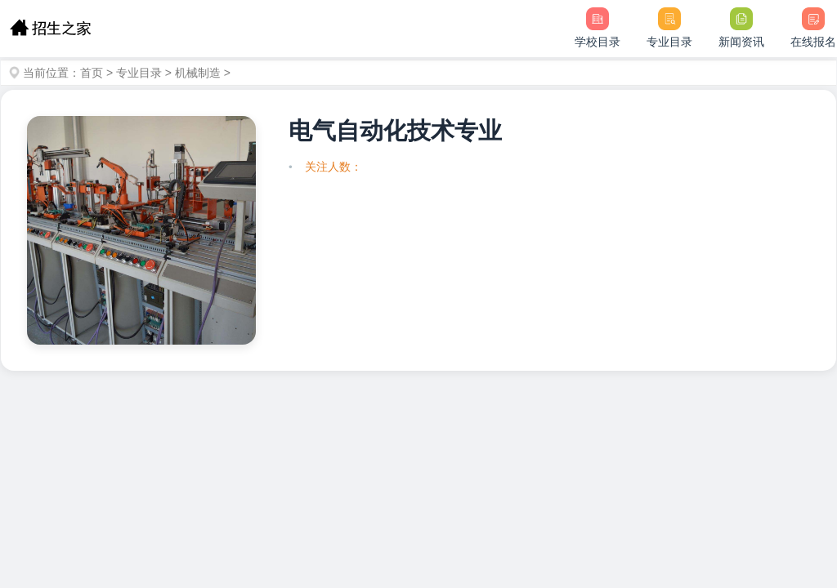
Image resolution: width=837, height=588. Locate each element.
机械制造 (198, 72)
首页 (91, 72)
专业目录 (139, 72)
